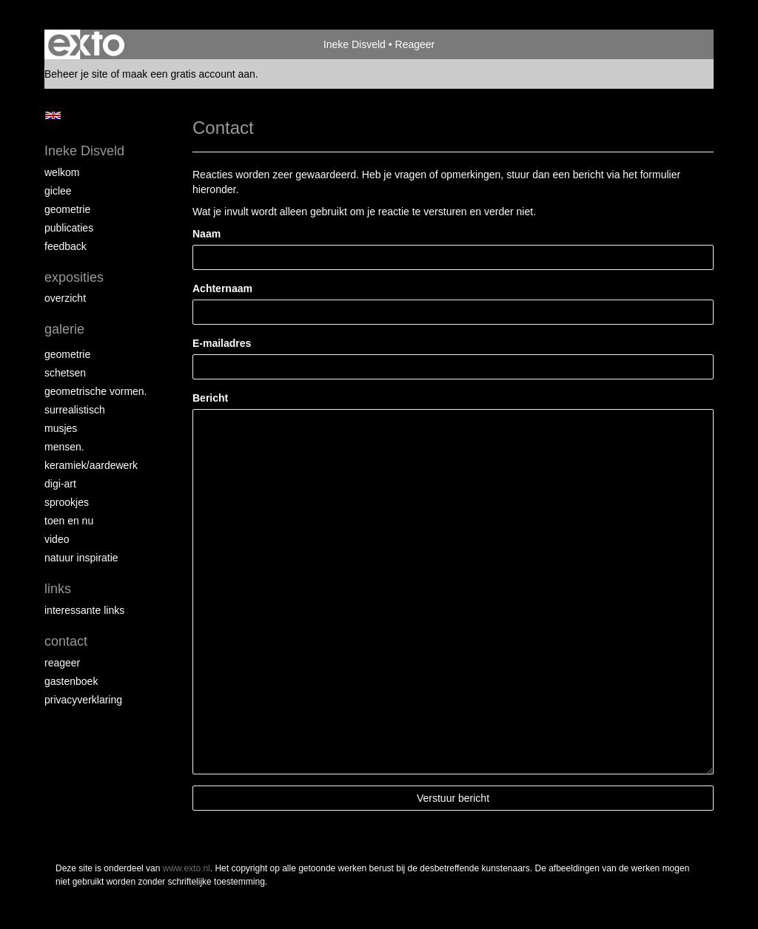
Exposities (74, 277)
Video (56, 539)
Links (57, 588)
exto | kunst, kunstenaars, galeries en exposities (86, 44)
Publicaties (68, 228)
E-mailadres (221, 343)
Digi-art (60, 484)
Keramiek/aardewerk (91, 465)
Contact (65, 641)
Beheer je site (76, 74)
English (52, 115)
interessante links (84, 610)
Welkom (61, 172)
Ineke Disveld (354, 44)
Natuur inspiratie (81, 558)
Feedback (65, 246)
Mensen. (64, 447)
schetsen (65, 373)
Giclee (58, 191)
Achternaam (222, 288)
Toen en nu (68, 521)
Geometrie (67, 209)
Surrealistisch (74, 410)
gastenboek (71, 681)
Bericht (210, 398)
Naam (206, 234)
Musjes (60, 428)
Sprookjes (66, 502)
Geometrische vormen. (95, 391)
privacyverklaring (83, 700)
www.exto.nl (186, 868)
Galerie (64, 329)
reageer (62, 663)
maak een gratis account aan (188, 74)
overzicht (65, 298)
